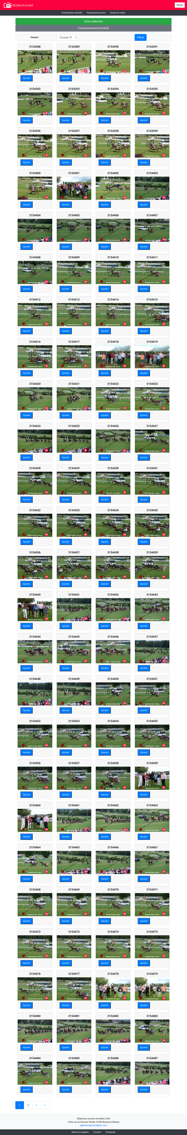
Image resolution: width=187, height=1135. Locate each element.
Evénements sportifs (72, 12)
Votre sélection (93, 21)
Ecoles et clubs (117, 12)
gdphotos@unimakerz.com (93, 1125)
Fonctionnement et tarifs (93, 28)
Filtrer (140, 37)
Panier (180, 5)
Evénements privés (96, 12)
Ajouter (26, 78)
